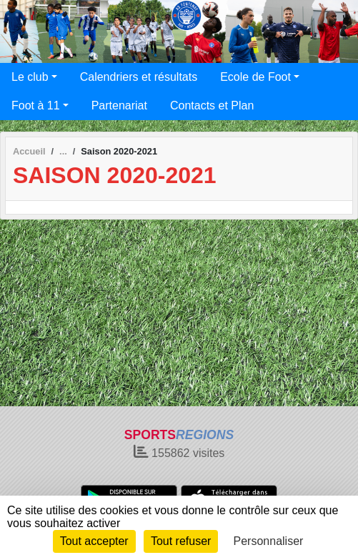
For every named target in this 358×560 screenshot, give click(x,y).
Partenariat (119, 105)
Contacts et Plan (212, 105)
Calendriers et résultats (139, 77)
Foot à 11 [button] (35, 105)
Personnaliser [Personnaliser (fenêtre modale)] (269, 541)
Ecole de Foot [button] (255, 77)
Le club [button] (30, 77)
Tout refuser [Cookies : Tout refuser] (181, 541)
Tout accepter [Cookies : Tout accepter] (94, 541)
